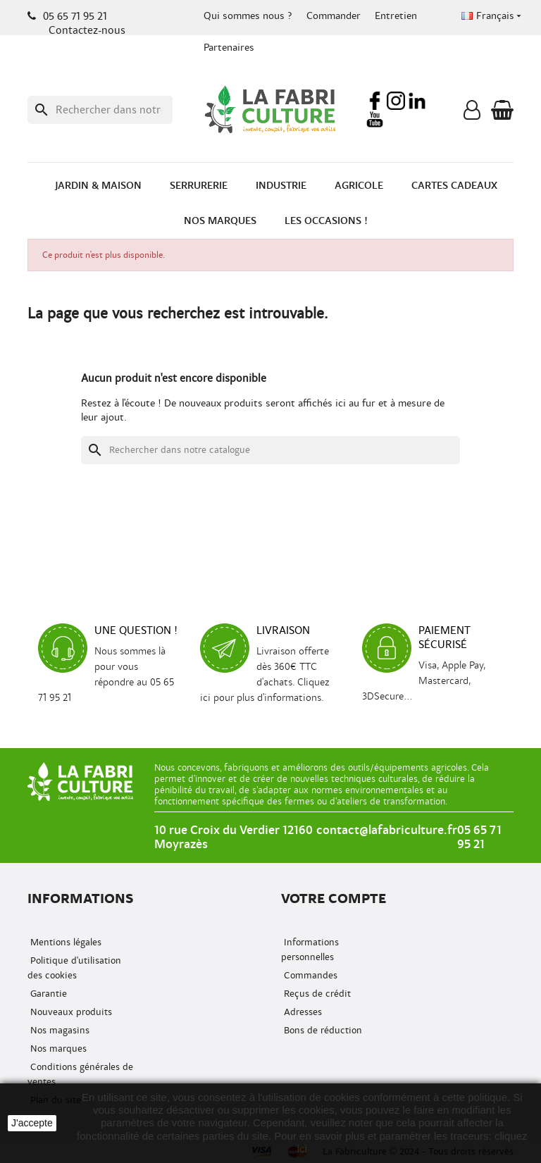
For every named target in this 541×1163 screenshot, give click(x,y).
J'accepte (32, 1122)
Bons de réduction (321, 1030)
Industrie (281, 185)
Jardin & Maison (98, 185)
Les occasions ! (326, 221)
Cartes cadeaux (454, 185)
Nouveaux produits (69, 1012)
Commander (333, 16)
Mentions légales (64, 942)
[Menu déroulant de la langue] (492, 16)
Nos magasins (58, 1030)
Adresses (301, 1012)
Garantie (47, 994)
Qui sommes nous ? (248, 16)
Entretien (396, 16)
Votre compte (333, 898)
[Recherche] (100, 110)
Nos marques (220, 221)
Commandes (309, 975)
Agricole (359, 185)
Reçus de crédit (316, 994)
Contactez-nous (87, 30)
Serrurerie (199, 185)
